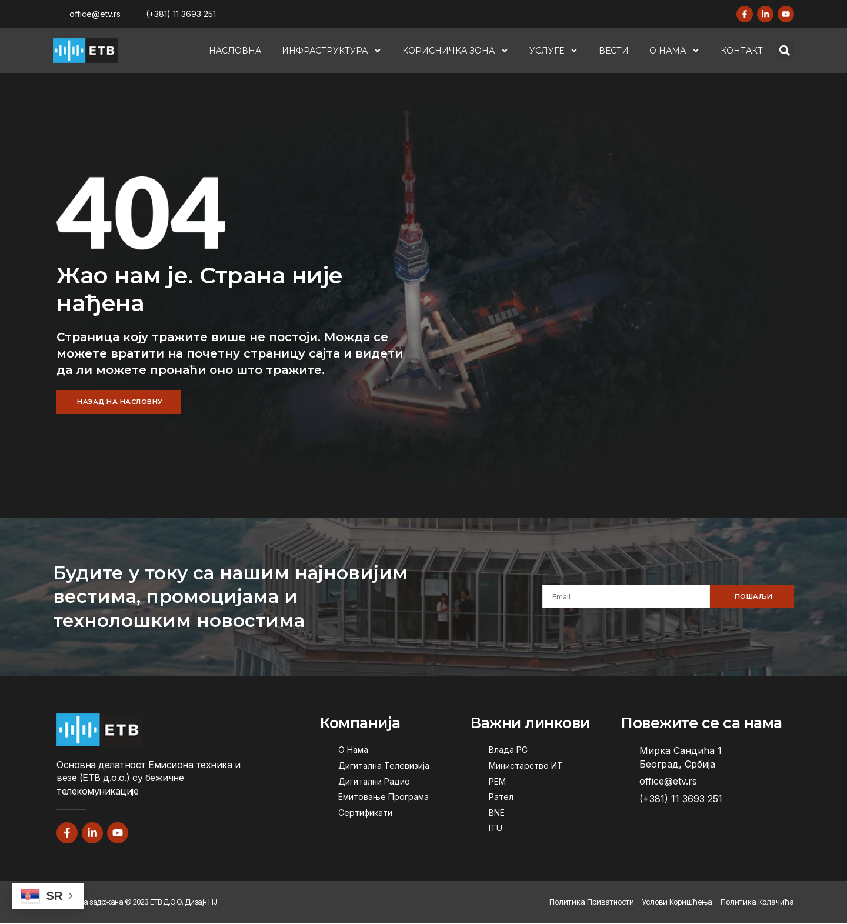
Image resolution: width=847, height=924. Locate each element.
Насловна (235, 50)
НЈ (212, 903)
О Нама (674, 51)
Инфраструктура (332, 51)
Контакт (742, 50)
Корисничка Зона (455, 51)
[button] (784, 51)
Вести (614, 50)
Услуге (553, 51)
